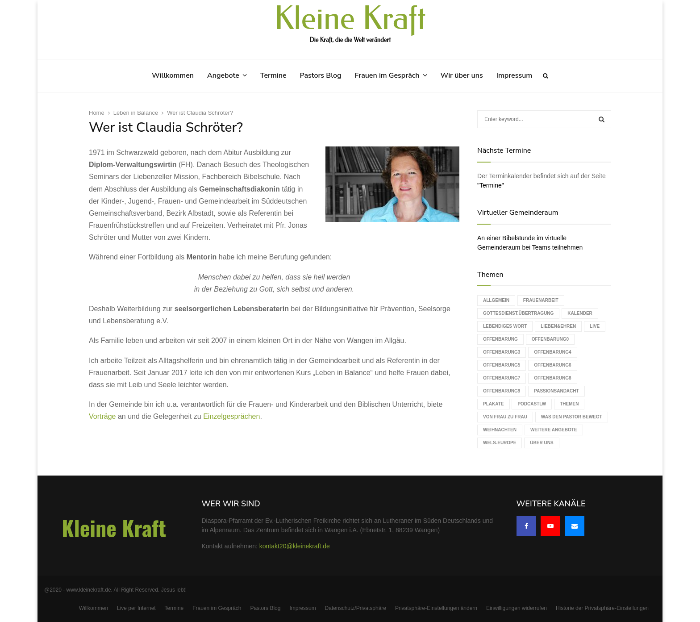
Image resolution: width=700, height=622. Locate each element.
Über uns (541, 442)
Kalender (579, 313)
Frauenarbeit (540, 300)
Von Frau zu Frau (505, 416)
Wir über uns (462, 75)
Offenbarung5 (501, 365)
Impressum (514, 75)
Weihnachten (500, 429)
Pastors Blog (321, 75)
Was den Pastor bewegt (571, 416)
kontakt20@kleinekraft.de (294, 546)
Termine (273, 75)
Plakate (493, 403)
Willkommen (173, 75)
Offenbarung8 (552, 378)
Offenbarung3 (501, 352)
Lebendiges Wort (505, 326)
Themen (569, 403)
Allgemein (496, 300)
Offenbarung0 (550, 339)
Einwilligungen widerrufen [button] (516, 608)
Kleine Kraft (350, 19)
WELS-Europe (499, 442)
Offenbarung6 (552, 365)
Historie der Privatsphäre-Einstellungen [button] (602, 608)
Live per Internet (136, 608)
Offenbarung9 (501, 390)
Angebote (223, 75)
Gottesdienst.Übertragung (518, 313)
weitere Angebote (553, 429)
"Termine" (490, 185)
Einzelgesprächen (231, 416)
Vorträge (102, 416)
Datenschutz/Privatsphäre (355, 608)
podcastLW (531, 403)
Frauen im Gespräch (387, 75)
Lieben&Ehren (558, 326)
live (595, 326)
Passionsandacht (556, 390)
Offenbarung (500, 339)
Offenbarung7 (501, 378)
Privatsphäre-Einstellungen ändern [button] (436, 608)
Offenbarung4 (552, 352)
